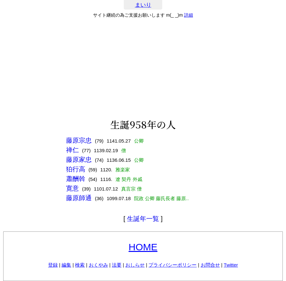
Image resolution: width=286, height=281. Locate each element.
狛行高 (75, 169)
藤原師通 (79, 197)
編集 (66, 265)
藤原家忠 (79, 159)
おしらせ (135, 265)
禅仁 (72, 149)
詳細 (188, 15)
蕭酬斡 (75, 178)
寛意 (72, 188)
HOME (143, 247)
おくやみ (98, 265)
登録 (53, 265)
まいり (143, 5)
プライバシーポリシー (172, 265)
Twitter (231, 265)
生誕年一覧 (143, 218)
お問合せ (210, 265)
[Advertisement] (143, 68)
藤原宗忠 (79, 140)
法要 (117, 265)
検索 (80, 265)
